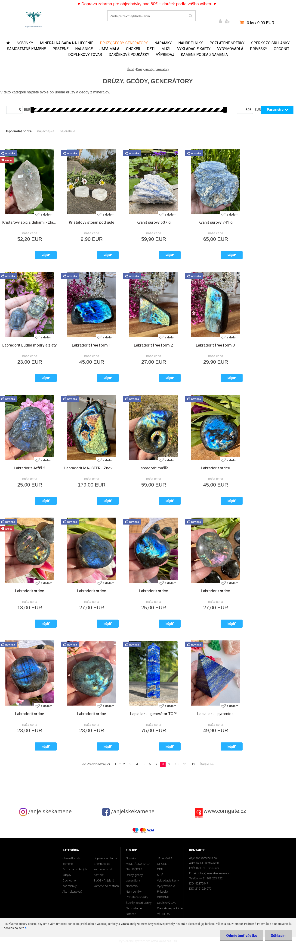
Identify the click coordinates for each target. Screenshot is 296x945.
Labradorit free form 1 (91, 345)
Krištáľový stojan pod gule (91, 222)
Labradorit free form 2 (153, 345)
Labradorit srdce (215, 468)
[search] (190, 16)
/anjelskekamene (45, 811)
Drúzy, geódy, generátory (124, 43)
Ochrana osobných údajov (74, 872)
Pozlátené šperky (227, 43)
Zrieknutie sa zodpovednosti (103, 866)
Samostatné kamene (26, 49)
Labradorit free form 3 (215, 345)
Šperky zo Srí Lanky (270, 43)
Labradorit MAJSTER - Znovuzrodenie (91, 468)
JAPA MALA (109, 49)
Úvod (130, 69)
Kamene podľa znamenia (204, 54)
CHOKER (133, 49)
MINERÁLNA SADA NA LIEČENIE (66, 43)
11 (185, 764)
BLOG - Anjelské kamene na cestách (106, 883)
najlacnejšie (45, 131)
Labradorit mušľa (153, 468)
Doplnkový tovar (85, 54)
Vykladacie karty (193, 49)
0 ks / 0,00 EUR (260, 23)
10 (177, 764)
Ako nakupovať (72, 891)
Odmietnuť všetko (241, 935)
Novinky (25, 43)
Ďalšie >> (207, 764)
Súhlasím (279, 935)
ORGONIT (281, 49)
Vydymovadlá (230, 49)
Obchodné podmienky (69, 883)
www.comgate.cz (225, 811)
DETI (151, 49)
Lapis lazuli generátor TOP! (153, 713)
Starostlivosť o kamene (71, 860)
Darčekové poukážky (129, 54)
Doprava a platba (105, 858)
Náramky (163, 43)
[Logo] (33, 19)
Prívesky (258, 49)
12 (193, 764)
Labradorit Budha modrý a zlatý (29, 345)
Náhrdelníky (190, 43)
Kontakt (99, 875)
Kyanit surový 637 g (153, 222)
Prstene (60, 49)
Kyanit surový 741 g (215, 222)
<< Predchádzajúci (96, 764)
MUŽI (165, 49)
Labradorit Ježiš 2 (29, 468)
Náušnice (84, 49)
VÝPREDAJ (165, 54)
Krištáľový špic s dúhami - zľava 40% (29, 222)
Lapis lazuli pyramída (215, 713)
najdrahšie (67, 131)
